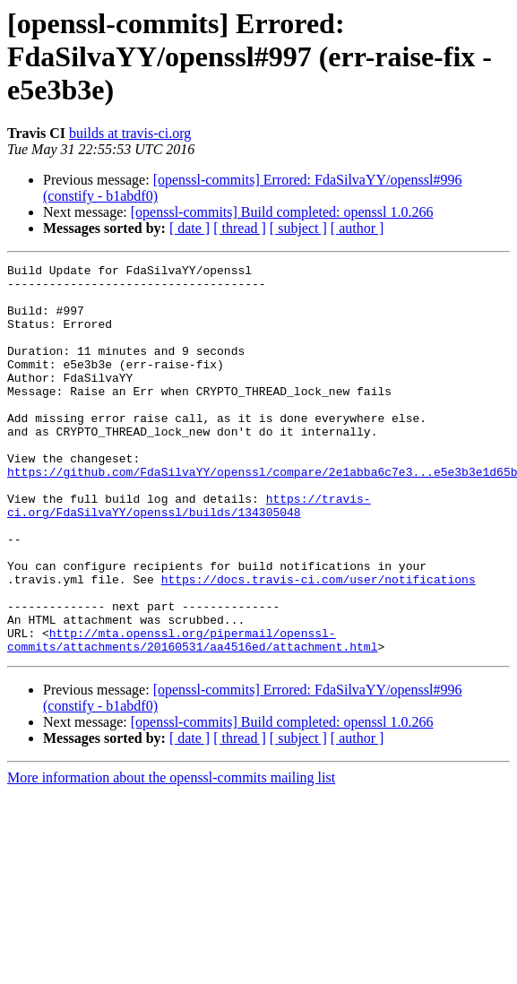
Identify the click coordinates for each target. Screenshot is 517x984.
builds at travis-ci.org (130, 133)
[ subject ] (298, 228)
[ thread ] (239, 228)
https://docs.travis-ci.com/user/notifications (318, 643)
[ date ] (189, 228)
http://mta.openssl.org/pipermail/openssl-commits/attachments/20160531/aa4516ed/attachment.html (192, 716)
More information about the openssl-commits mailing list (171, 855)
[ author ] (357, 228)
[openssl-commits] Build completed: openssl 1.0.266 (282, 212)
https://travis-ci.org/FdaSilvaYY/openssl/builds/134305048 (189, 555)
